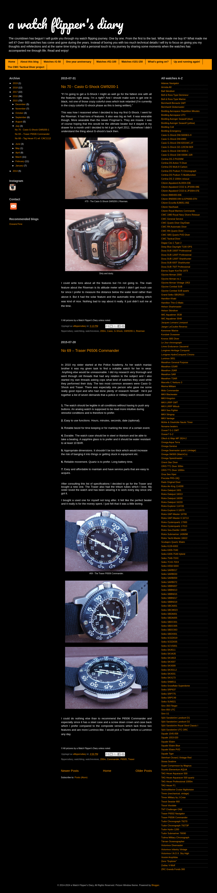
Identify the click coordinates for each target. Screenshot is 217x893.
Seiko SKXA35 (168, 653)
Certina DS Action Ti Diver (174, 163)
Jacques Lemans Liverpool (174, 322)
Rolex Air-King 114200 (172, 486)
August (19, 121)
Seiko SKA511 (168, 650)
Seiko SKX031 (168, 673)
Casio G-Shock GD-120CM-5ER (177, 147)
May (18, 148)
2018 (15, 87)
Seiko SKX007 (168, 662)
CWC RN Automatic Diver (174, 226)
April (18, 152)
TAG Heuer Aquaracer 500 (174, 773)
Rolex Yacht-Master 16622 (174, 538)
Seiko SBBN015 (169, 594)
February (20, 161)
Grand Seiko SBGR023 (172, 294)
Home (11, 61)
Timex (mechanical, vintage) (175, 793)
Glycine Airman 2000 (171, 274)
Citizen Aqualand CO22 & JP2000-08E (180, 187)
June (18, 144)
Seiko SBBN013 (169, 590)
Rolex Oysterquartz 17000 (174, 522)
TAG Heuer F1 (168, 785)
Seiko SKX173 (168, 677)
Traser (131, 759)
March (19, 157)
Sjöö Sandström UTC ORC (174, 729)
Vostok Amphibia (169, 857)
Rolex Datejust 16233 (171, 502)
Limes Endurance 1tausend (174, 346)
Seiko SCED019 (169, 638)
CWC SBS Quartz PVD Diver (175, 235)
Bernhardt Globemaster (172, 107)
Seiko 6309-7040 (169, 550)
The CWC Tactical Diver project (26, 67)
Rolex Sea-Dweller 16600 (173, 530)
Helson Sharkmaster (171, 306)
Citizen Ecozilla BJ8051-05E (175, 203)
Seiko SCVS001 (169, 646)
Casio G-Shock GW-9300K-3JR (177, 155)
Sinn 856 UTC (168, 709)
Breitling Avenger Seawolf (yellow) (178, 123)
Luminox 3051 (168, 358)
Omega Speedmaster (171, 458)
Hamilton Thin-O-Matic (172, 302)
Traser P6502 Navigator (173, 813)
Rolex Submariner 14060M (174, 534)
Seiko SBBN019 (169, 602)
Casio (110, 331)
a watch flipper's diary (65, 23)
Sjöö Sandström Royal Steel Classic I (179, 725)
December (21, 104)
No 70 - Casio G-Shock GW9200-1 (89, 87)
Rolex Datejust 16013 (171, 494)
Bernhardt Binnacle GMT (173, 103)
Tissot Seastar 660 (170, 801)
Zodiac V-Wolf (168, 865)
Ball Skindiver (168, 91)
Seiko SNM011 (168, 682)
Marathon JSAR (169, 370)
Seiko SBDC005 (169, 626)
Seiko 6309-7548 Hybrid (173, 554)
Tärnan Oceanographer (172, 841)
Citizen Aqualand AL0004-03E (176, 183)
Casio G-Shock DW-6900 (173, 139)
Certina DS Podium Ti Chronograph (178, 171)
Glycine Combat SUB (171, 286)
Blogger (155, 885)
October (20, 113)
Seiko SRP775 (168, 694)
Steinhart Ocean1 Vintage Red (176, 757)
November (21, 108)
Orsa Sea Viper (168, 474)
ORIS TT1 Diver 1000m (173, 470)
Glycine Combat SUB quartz (175, 290)
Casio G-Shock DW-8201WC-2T (177, 143)
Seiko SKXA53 (168, 658)
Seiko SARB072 (169, 582)
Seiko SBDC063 (169, 630)
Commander (113, 759)
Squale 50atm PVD (170, 749)
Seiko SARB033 (169, 574)
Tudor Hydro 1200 (170, 829)
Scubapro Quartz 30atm (173, 542)
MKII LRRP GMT (169, 402)
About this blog (29, 61)
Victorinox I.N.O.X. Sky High (175, 853)
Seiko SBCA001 (169, 606)
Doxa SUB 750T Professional (175, 267)
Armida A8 (166, 87)
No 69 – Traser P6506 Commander (90, 351)
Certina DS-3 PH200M (172, 159)
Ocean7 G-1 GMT (170, 430)
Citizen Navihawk (169, 207)
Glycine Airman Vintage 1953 (175, 282)
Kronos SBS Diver (170, 338)
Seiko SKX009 (168, 665)
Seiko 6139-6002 (169, 546)
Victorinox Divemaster (172, 845)
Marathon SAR (168, 374)
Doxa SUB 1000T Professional (176, 250)
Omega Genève (169, 446)
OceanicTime (15, 224)
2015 (15, 100)
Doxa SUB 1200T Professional (176, 255)
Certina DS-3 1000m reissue (175, 179)
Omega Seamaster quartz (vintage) (178, 450)
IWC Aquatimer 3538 (171, 314)
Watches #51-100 (106, 61)
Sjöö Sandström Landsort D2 (175, 721)
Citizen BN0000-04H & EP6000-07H (179, 199)
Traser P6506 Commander (174, 817)
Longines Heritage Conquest (175, 350)
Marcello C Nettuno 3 (171, 382)
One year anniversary (78, 61)
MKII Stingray (168, 414)
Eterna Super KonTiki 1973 (174, 270)
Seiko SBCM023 (169, 610)
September (21, 117)
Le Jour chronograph (171, 342)
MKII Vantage (168, 418)
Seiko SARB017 (169, 570)
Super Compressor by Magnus (176, 765)
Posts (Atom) (81, 777)
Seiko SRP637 (168, 689)
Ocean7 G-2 (167, 434)
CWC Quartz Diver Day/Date (175, 223)
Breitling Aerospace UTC (173, 115)
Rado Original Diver (171, 482)
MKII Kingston (168, 398)
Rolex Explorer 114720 (172, 506)
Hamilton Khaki (168, 298)
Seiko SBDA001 (169, 614)
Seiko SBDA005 (169, 618)
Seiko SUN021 (168, 701)
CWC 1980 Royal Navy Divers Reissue (180, 214)
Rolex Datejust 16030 (171, 498)
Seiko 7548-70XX (170, 558)
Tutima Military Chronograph (175, 837)
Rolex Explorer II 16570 (173, 510)
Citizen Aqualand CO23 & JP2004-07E (180, 191)
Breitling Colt (167, 127)
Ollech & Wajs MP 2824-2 (174, 438)
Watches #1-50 (52, 61)
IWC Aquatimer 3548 (171, 318)
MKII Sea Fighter (169, 410)
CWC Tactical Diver (170, 238)
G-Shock (118, 331)
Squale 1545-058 (169, 733)
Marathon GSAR (169, 366)
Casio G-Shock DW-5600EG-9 (176, 135)
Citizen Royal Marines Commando (178, 211)
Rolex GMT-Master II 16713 (175, 518)
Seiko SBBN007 (169, 586)
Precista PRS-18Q (170, 478)
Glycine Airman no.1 (171, 279)
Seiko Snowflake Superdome (175, 685)
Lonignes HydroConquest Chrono (177, 354)
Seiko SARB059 (169, 578)
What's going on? (158, 61)
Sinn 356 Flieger (169, 705)
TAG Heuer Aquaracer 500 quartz (177, 777)
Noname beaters (169, 426)
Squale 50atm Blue (170, 745)
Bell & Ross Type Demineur (174, 95)
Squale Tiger (167, 753)
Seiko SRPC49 (168, 697)
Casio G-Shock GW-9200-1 (174, 151)
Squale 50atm (168, 741)
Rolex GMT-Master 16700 (174, 514)
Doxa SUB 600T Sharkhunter (175, 262)
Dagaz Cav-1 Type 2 (171, 243)
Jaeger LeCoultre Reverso (174, 326)
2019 (15, 83)
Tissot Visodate (168, 805)
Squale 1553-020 (169, 737)
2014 (15, 171)
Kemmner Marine (169, 330)
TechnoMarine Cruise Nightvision (177, 789)
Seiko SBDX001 (169, 634)
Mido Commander (170, 390)
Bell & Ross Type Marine (173, 99)
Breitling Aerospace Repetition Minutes (180, 111)
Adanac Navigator (170, 83)
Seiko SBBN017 (169, 598)
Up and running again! (187, 61)
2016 (15, 96)
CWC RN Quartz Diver (172, 231)
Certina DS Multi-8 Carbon (174, 167)
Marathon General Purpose (174, 362)
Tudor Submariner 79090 (173, 833)
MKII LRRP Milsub (170, 406)
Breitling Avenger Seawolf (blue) (177, 119)
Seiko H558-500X (170, 566)
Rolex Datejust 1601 (171, 490)
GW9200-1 (129, 331)
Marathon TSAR (169, 378)
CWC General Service (172, 219)
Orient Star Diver (169, 462)
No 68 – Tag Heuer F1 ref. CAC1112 (33, 138)
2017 (15, 92)
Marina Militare (168, 386)
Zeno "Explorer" (169, 861)
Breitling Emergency (171, 131)
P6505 (123, 759)
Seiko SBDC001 (169, 622)
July (18, 126)
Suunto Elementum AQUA (174, 769)
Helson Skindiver (169, 310)
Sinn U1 (165, 713)
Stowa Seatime (168, 761)
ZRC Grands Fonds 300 (173, 869)
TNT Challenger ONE (171, 809)
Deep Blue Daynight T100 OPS (176, 246)
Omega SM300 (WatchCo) (174, 454)
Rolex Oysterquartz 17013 (174, 526)
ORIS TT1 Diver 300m (172, 466)
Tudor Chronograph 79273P (175, 825)
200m (103, 331)
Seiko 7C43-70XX (170, 562)
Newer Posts (70, 770)
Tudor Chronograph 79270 (174, 821)
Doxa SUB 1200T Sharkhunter (176, 258)
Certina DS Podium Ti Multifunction (178, 175)
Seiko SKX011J (169, 670)
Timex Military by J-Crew (173, 797)
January (20, 165)
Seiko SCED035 (169, 641)
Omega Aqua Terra (170, 442)
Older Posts (144, 770)
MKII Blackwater (169, 394)
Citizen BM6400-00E (171, 195)
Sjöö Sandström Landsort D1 (175, 717)
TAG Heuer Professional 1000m (177, 781)
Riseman (140, 331)
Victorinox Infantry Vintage (174, 849)
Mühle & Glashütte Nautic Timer (177, 422)
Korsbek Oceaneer (170, 334)
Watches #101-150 (132, 61)
